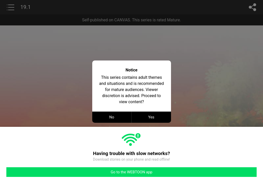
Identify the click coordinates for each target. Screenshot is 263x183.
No (111, 117)
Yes (151, 117)
